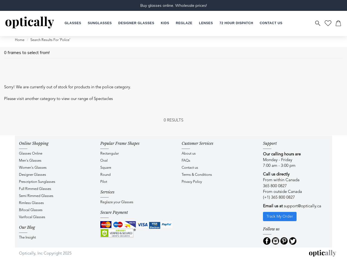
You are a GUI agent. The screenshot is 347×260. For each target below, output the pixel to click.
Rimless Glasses (31, 203)
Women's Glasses (33, 168)
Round (105, 175)
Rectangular (109, 153)
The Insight (27, 237)
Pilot (103, 182)
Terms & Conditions (197, 175)
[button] (165, 23)
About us (189, 153)
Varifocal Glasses (32, 217)
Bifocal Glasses (31, 210)
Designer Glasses (32, 175)
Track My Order (279, 216)
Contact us (190, 168)
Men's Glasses (30, 160)
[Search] (318, 23)
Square (105, 168)
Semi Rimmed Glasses (36, 196)
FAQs (186, 160)
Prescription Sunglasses (37, 182)
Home (19, 40)
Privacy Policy (192, 182)
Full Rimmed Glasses (35, 189)
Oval (104, 160)
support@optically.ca (302, 206)
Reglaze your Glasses (116, 202)
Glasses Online (30, 153)
